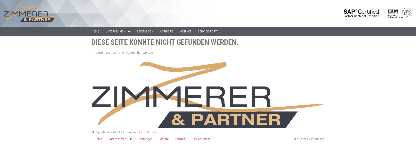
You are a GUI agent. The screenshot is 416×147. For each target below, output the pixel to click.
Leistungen (145, 31)
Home (95, 31)
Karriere (166, 31)
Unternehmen (118, 31)
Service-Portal (209, 31)
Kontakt (185, 31)
